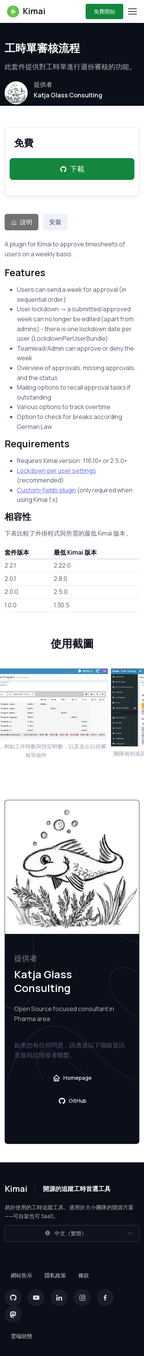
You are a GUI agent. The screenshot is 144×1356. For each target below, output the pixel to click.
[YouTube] (36, 1297)
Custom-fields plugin (46, 490)
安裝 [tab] (55, 222)
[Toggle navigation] (132, 11)
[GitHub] (13, 1297)
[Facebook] (105, 1297)
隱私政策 (55, 1275)
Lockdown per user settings (56, 470)
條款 (83, 1275)
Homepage (72, 1078)
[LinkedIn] (59, 1297)
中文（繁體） (66, 1233)
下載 (72, 169)
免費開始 (104, 11)
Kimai (25, 11)
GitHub (72, 1101)
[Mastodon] (13, 1314)
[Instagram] (82, 1297)
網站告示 (21, 1275)
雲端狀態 (21, 1336)
